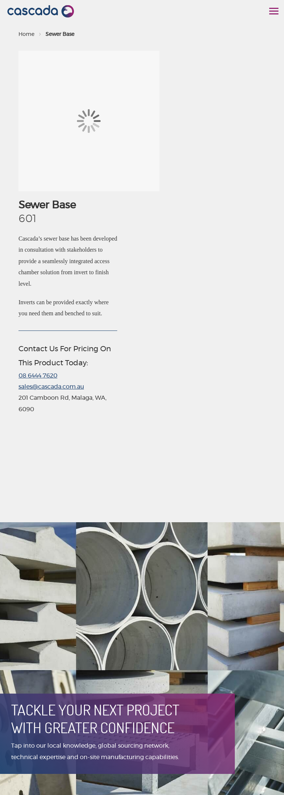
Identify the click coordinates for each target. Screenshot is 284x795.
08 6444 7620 (37, 376)
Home (26, 34)
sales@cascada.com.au (51, 387)
